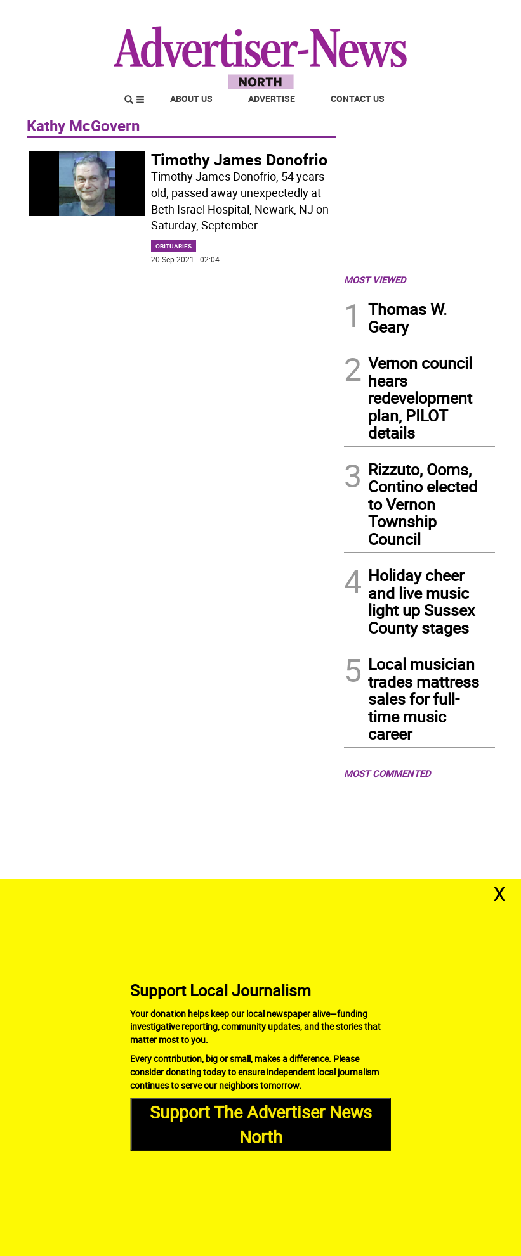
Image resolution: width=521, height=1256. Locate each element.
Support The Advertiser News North (261, 1124)
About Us (191, 99)
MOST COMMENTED (387, 773)
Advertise (271, 99)
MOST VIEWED (375, 279)
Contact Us (358, 99)
